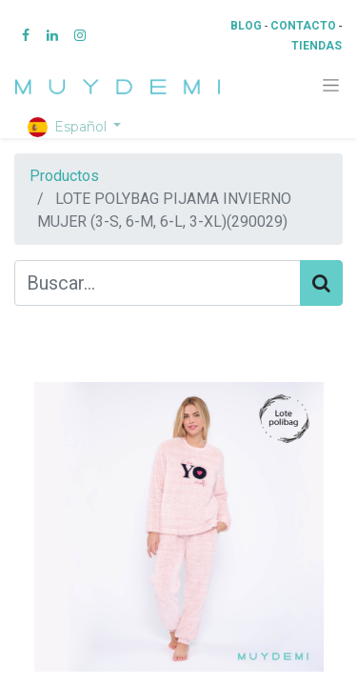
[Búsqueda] (321, 283)
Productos (64, 176)
